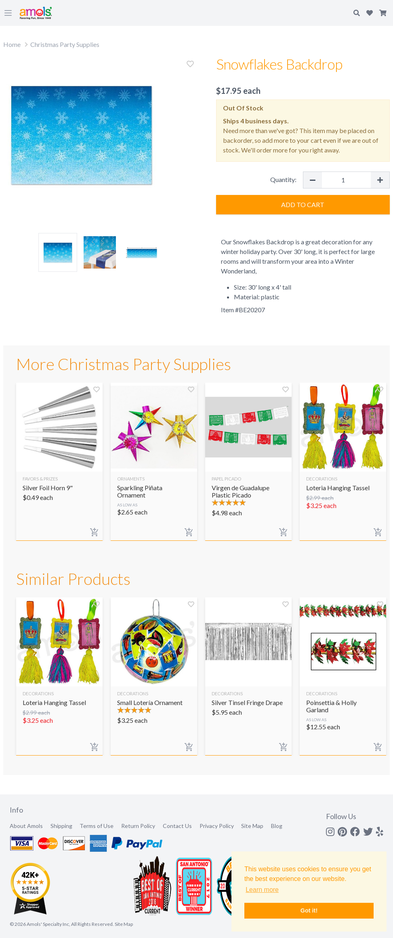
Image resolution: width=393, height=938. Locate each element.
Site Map (252, 825)
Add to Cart (302, 204)
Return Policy (138, 825)
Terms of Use (96, 825)
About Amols (26, 825)
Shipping (61, 825)
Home (12, 44)
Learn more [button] (262, 889)
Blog (276, 825)
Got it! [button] (309, 910)
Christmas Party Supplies (64, 44)
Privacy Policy (217, 825)
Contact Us (177, 825)
